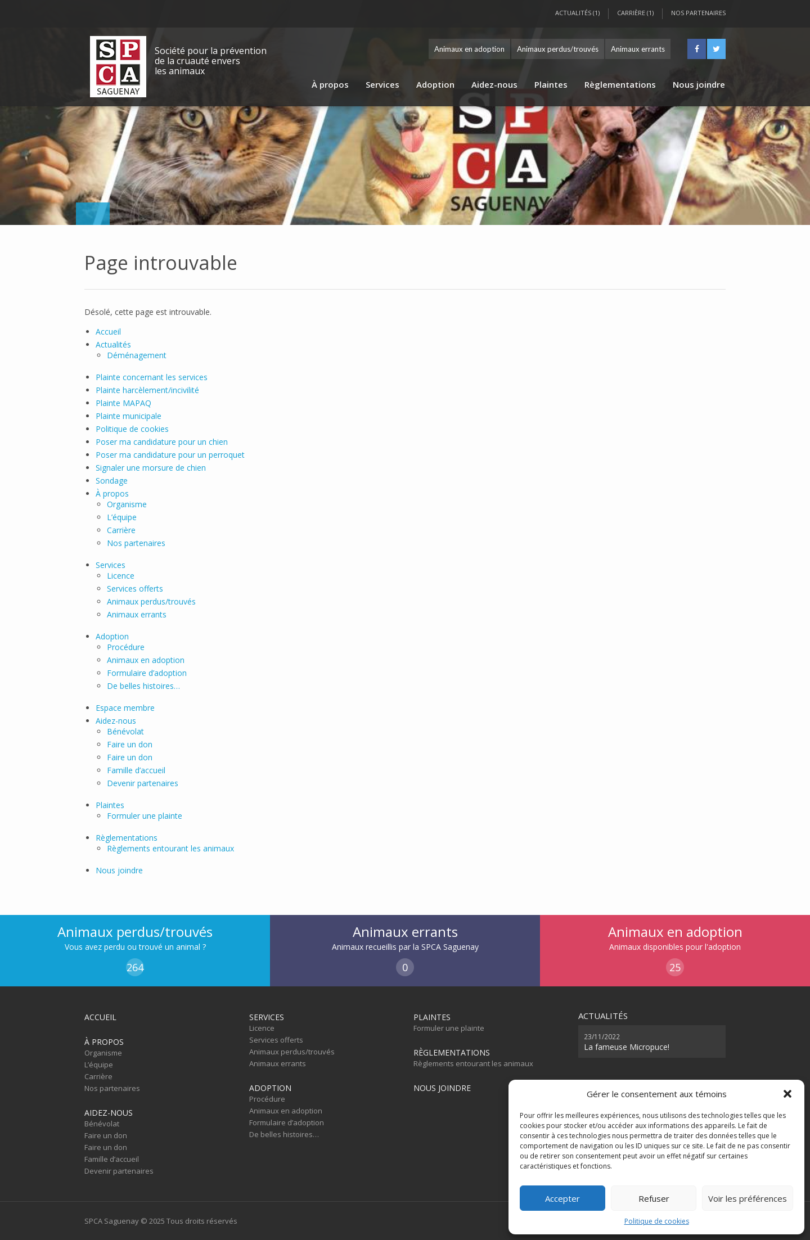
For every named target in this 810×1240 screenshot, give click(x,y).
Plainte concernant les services (152, 377)
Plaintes (551, 84)
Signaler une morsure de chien (151, 467)
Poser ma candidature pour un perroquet (170, 454)
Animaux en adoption (469, 48)
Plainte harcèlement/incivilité (147, 390)
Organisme (127, 504)
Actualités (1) (577, 12)
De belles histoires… (143, 685)
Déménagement (136, 355)
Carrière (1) (635, 12)
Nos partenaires (698, 12)
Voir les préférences (747, 1198)
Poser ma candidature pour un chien (162, 441)
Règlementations (620, 84)
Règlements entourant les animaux (170, 848)
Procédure (126, 647)
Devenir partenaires (142, 783)
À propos (330, 84)
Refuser (653, 1198)
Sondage (112, 480)
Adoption (435, 84)
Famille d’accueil (136, 770)
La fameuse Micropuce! (626, 1041)
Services (382, 84)
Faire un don (129, 744)
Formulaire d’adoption (147, 673)
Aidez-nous (494, 84)
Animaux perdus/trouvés (557, 48)
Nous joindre (699, 84)
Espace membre (125, 707)
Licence (120, 575)
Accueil (108, 331)
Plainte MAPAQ (123, 403)
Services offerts (135, 588)
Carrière (121, 530)
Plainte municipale (128, 416)
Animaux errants (638, 48)
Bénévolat (125, 731)
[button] (787, 1093)
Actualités (113, 344)
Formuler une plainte (144, 815)
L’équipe (122, 517)
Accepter (562, 1198)
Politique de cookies (656, 1221)
